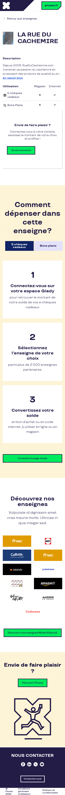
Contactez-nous (32, 779)
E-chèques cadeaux (19, 246)
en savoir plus (13, 78)
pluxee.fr (51, 5)
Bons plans (48, 246)
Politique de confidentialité (50, 791)
